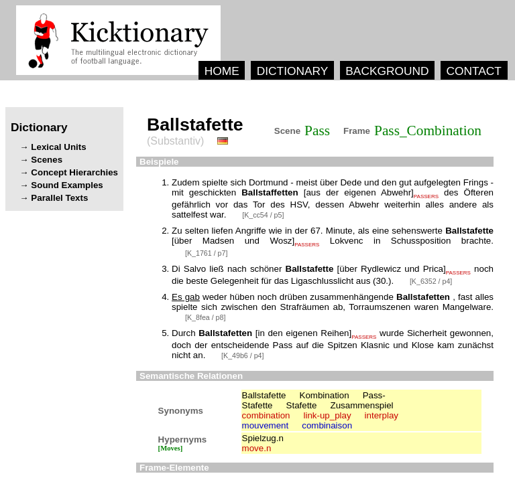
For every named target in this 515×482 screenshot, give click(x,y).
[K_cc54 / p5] (263, 215)
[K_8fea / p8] (205, 317)
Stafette (301, 405)
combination (266, 415)
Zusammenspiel (362, 405)
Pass (317, 131)
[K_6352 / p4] (431, 281)
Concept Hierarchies (74, 172)
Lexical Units (58, 147)
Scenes (46, 160)
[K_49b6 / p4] (242, 355)
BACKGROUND (386, 71)
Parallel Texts (59, 198)
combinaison (327, 425)
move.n (257, 448)
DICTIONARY (293, 71)
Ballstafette (264, 395)
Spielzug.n (263, 438)
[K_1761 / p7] (206, 253)
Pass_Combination (427, 131)
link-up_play (327, 415)
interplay (381, 415)
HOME (222, 71)
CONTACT (473, 71)
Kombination (324, 395)
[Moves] (170, 448)
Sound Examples (67, 185)
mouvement (265, 425)
